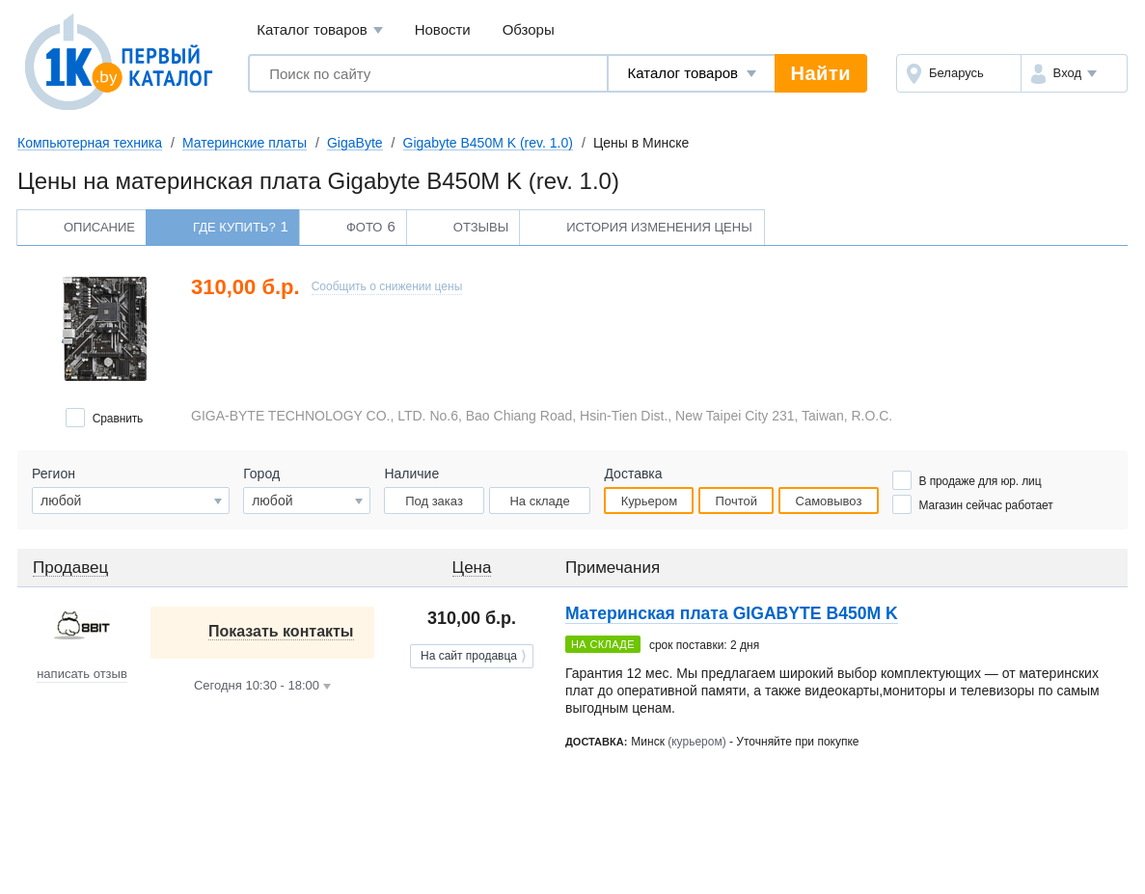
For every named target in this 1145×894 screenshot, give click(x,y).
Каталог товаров (320, 30)
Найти (821, 73)
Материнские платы (244, 142)
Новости (443, 29)
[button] (1074, 73)
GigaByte (355, 142)
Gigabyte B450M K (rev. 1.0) (488, 142)
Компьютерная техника (89, 142)
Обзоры (529, 29)
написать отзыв (82, 674)
